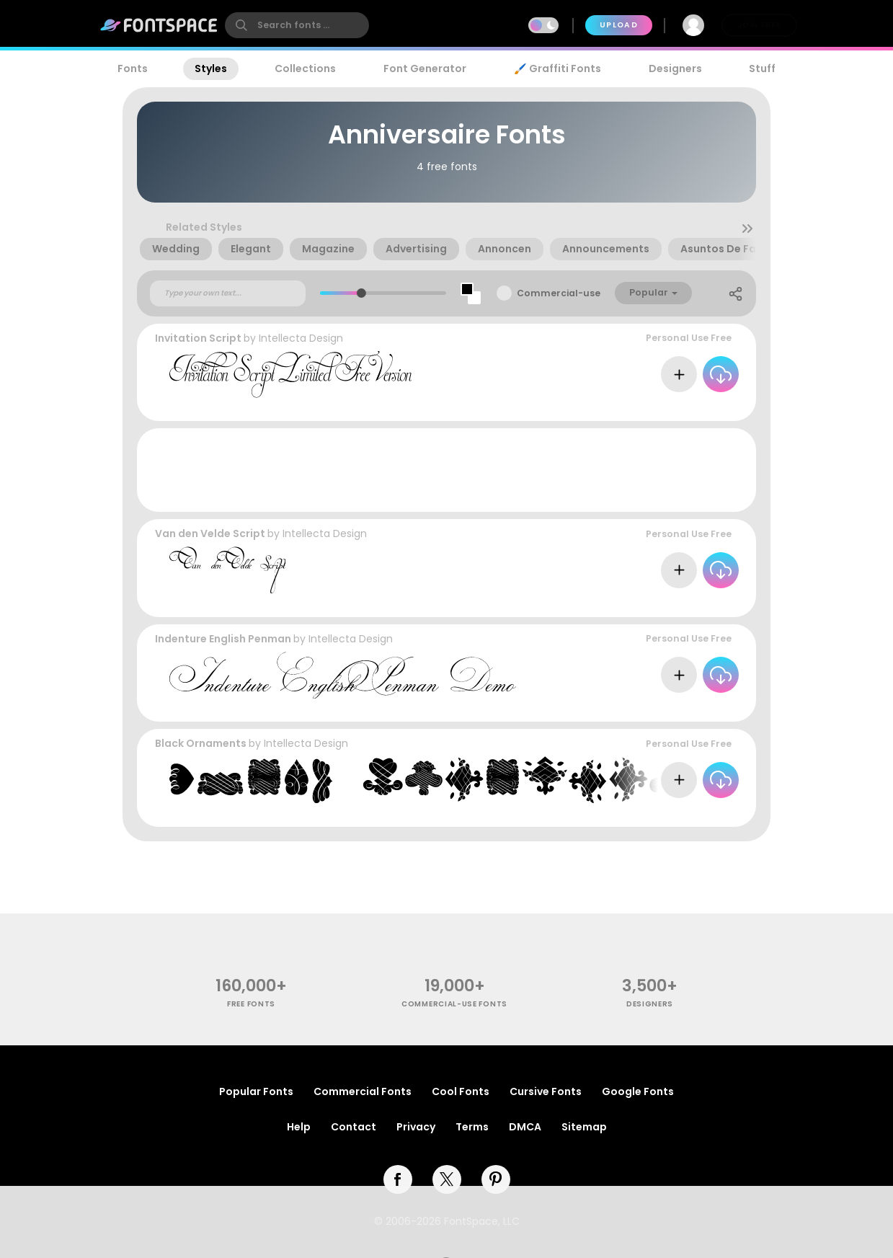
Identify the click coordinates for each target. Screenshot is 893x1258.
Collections (305, 68)
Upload (619, 24)
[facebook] (397, 1179)
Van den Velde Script (210, 533)
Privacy (415, 1127)
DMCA (525, 1127)
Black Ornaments (200, 743)
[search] (297, 25)
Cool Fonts (460, 1091)
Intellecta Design (301, 338)
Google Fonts (638, 1091)
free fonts (251, 1003)
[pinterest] (495, 1179)
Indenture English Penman (223, 639)
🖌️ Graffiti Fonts (557, 68)
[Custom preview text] (228, 293)
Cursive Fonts (546, 1091)
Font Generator (424, 68)
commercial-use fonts (454, 1003)
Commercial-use (558, 293)
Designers (675, 68)
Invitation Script (198, 338)
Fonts (132, 68)
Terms (472, 1127)
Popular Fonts (256, 1091)
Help (299, 1127)
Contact (353, 1127)
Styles (211, 68)
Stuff (762, 68)
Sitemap (584, 1127)
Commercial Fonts (363, 1091)
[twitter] (446, 1179)
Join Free (759, 24)
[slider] (360, 293)
